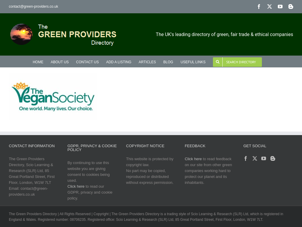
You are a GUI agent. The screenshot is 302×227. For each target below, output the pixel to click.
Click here (76, 186)
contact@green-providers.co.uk (33, 6)
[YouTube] (263, 158)
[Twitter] (254, 158)
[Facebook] (245, 158)
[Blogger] (272, 158)
